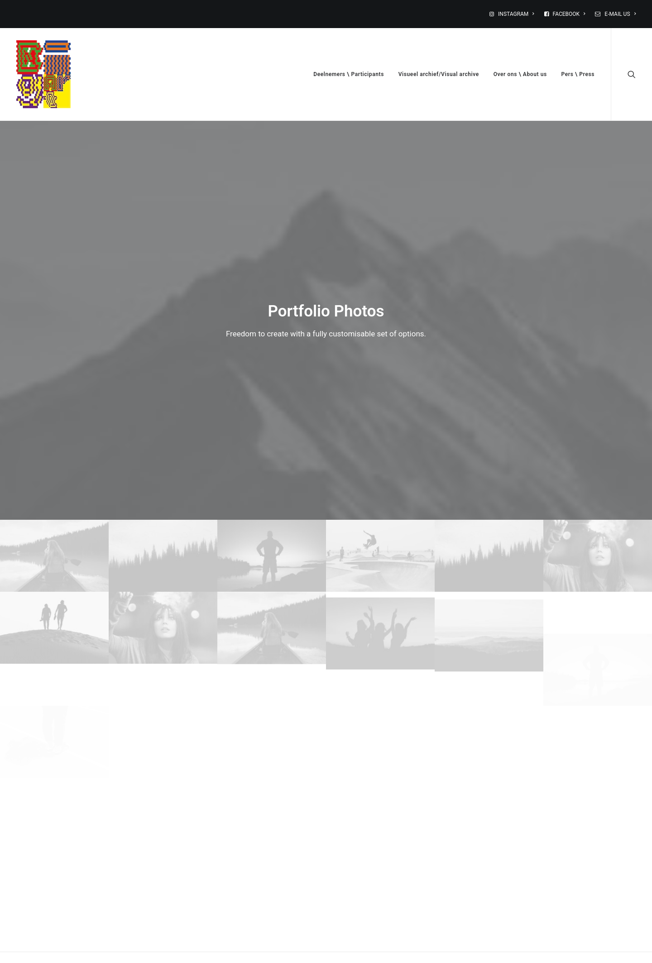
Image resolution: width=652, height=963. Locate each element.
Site (425, 815)
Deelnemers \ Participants (348, 74)
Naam (82, 815)
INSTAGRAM (516, 14)
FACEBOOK (569, 14)
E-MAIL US (620, 14)
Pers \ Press (577, 74)
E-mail (257, 815)
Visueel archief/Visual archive (438, 74)
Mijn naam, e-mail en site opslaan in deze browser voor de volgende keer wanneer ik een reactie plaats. (219, 861)
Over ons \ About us (520, 74)
